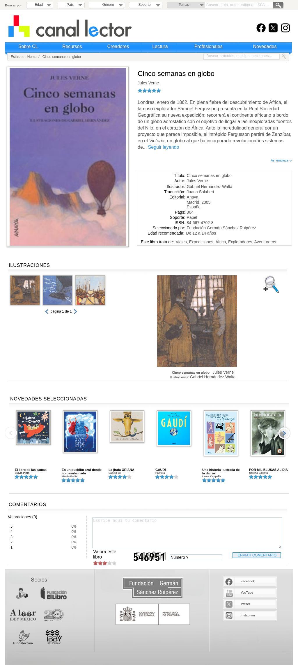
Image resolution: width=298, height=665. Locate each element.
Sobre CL (28, 46)
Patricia (160, 472)
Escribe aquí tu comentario (187, 532)
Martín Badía (69, 476)
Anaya (192, 197)
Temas (184, 5)
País (70, 5)
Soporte (145, 5)
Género (107, 5)
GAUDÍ (160, 469)
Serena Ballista (258, 472)
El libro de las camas (31, 469)
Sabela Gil (115, 472)
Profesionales (208, 46)
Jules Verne (148, 83)
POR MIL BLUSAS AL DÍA (268, 469)
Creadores (118, 46)
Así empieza (281, 160)
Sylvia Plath (22, 472)
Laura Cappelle (211, 476)
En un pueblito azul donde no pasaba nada (82, 471)
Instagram (248, 615)
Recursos (72, 46)
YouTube (247, 592)
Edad (39, 5)
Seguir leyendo (163, 147)
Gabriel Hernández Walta (210, 186)
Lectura (160, 46)
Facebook (248, 581)
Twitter (245, 604)
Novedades (265, 46)
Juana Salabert (200, 191)
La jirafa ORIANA (121, 469)
